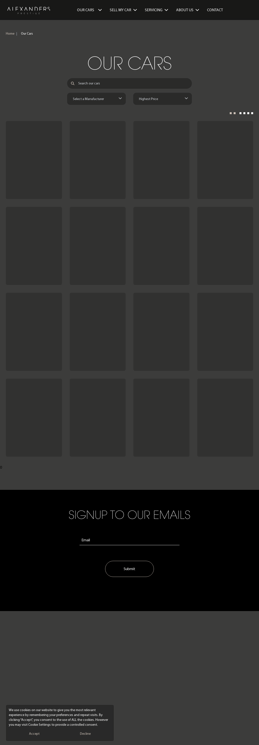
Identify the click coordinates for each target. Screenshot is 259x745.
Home (10, 33)
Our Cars (89, 10)
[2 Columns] (233, 114)
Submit (129, 568)
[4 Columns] (246, 114)
